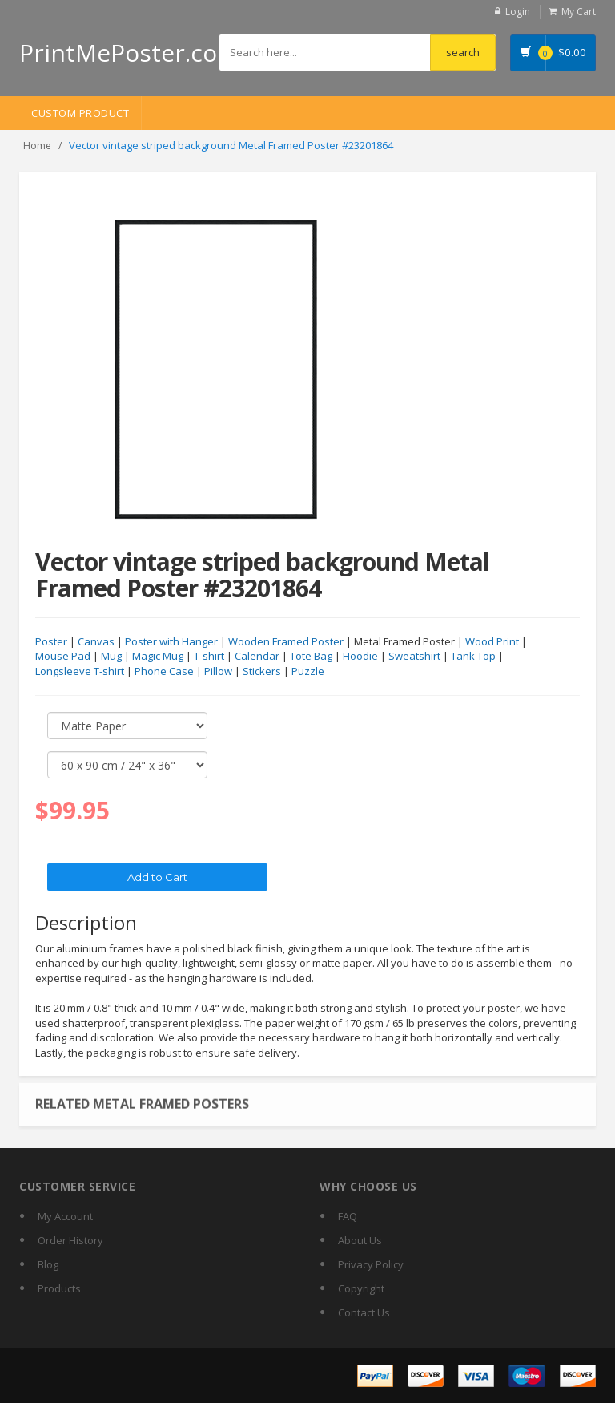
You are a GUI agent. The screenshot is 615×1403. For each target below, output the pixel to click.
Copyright (361, 1288)
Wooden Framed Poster (286, 642)
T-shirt (209, 656)
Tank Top (473, 656)
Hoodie (360, 656)
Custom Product (80, 113)
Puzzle (307, 672)
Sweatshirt (414, 656)
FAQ (347, 1216)
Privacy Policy (371, 1264)
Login (517, 11)
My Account (65, 1216)
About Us (360, 1240)
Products (59, 1288)
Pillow (218, 672)
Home (37, 145)
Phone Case (164, 672)
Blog (48, 1264)
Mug (111, 656)
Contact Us (364, 1312)
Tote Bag (311, 656)
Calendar (257, 656)
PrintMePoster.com (129, 52)
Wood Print (492, 642)
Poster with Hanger (171, 642)
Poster (51, 642)
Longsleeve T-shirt (79, 672)
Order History (70, 1240)
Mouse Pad (62, 656)
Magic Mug (157, 656)
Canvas (96, 642)
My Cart (578, 11)
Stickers (262, 672)
